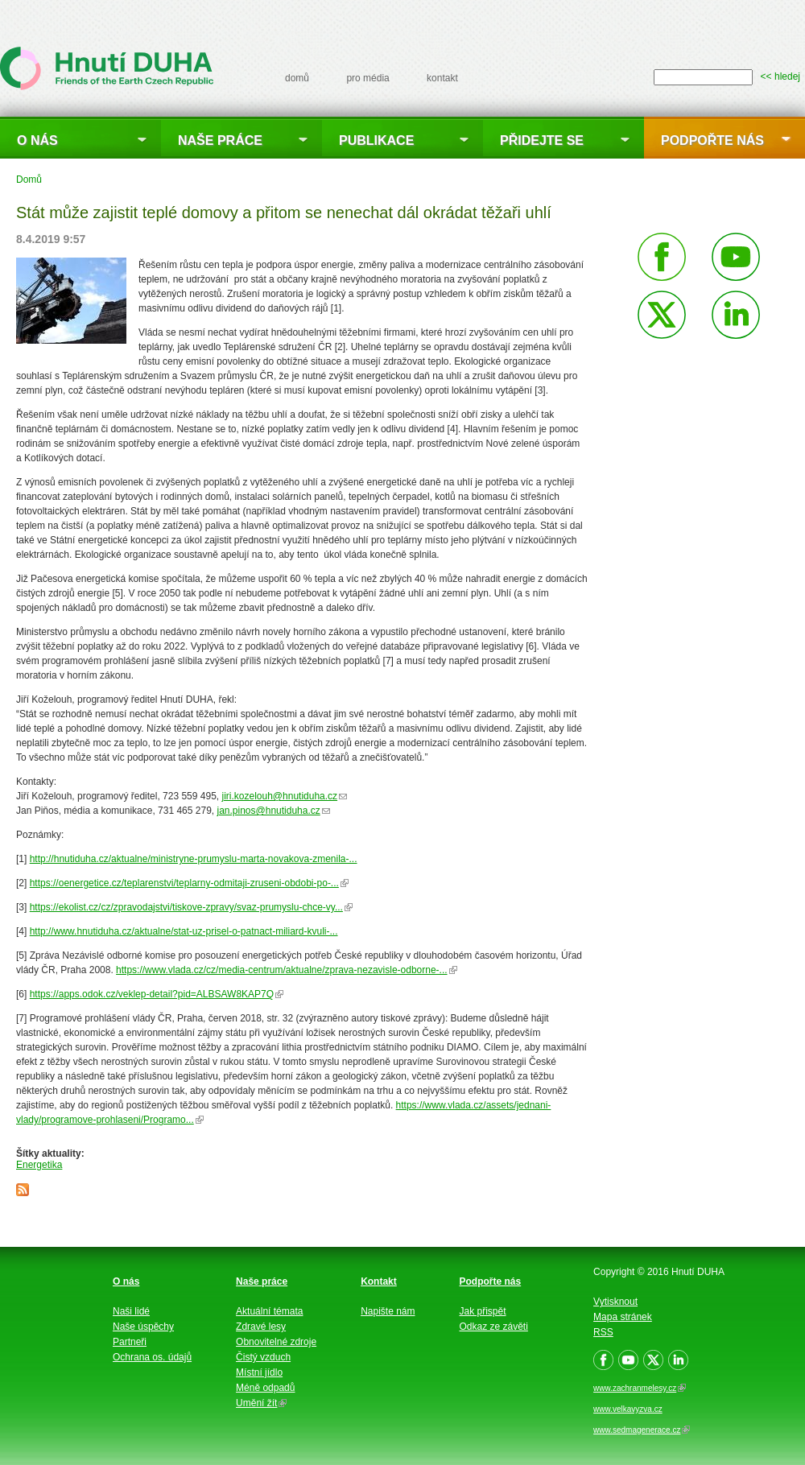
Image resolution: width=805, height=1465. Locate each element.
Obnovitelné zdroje (276, 1341)
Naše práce (220, 140)
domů (297, 78)
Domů (29, 179)
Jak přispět (483, 1311)
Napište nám (388, 1311)
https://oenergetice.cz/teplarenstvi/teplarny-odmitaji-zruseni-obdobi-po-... (189, 883)
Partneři (130, 1341)
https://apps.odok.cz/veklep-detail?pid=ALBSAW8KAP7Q (156, 994)
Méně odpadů (265, 1387)
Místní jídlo (259, 1372)
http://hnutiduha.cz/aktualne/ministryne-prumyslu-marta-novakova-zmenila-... (193, 859)
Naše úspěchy (143, 1326)
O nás (37, 140)
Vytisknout (615, 1301)
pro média (367, 78)
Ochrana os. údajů (152, 1357)
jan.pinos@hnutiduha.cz (273, 810)
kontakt (442, 78)
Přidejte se (542, 140)
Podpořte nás (712, 140)
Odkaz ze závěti (494, 1326)
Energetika (39, 1164)
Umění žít (261, 1403)
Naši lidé (131, 1311)
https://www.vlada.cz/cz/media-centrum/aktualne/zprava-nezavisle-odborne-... (286, 970)
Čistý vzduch (263, 1357)
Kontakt (379, 1281)
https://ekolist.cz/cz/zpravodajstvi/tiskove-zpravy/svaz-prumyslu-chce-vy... (191, 907)
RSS (603, 1332)
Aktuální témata (269, 1311)
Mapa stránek (622, 1317)
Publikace (376, 140)
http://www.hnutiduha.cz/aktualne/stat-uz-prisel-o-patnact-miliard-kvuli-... (184, 931)
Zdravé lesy (261, 1326)
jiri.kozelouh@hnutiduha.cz (284, 796)
